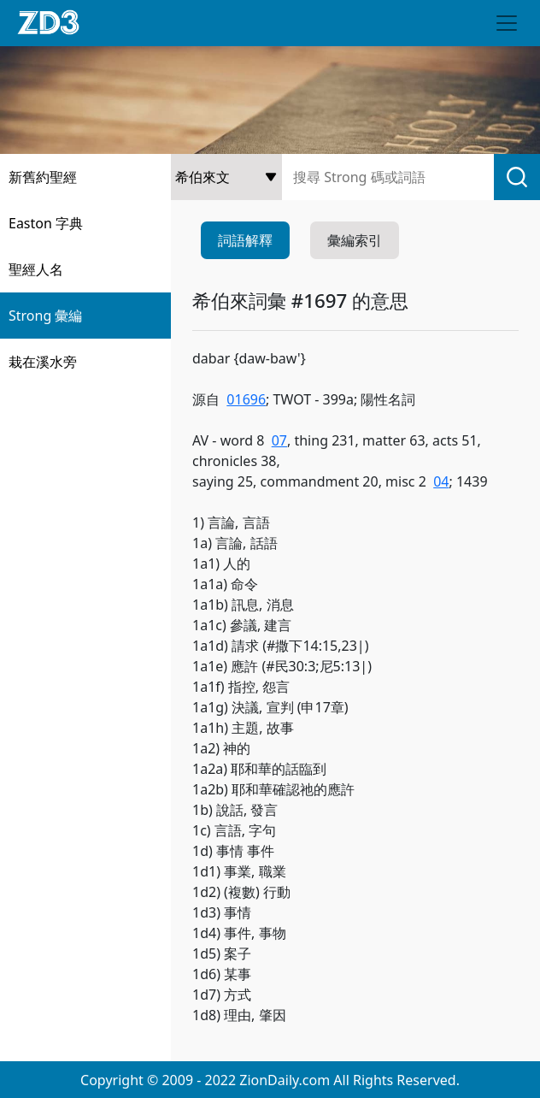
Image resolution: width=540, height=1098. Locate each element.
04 (441, 481)
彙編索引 (354, 240)
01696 (246, 399)
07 (279, 440)
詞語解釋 (245, 240)
